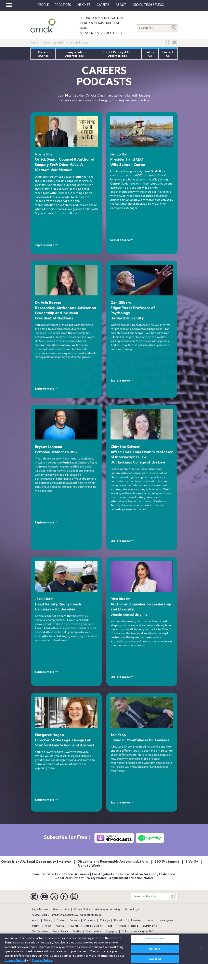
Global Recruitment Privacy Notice (80, 878)
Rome (134, 926)
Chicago (104, 920)
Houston (136, 920)
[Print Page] (175, 43)
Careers (103, 5)
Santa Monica (60, 931)
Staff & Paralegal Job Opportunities (117, 54)
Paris (109, 926)
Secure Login (132, 909)
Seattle (77, 931)
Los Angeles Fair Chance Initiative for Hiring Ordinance (133, 874)
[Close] (201, 950)
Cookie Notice (82, 909)
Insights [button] (84, 5)
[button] (167, 43)
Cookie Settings (155, 941)
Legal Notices (40, 909)
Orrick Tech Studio (148, 5)
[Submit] (174, 28)
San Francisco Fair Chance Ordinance (61, 874)
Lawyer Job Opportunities (74, 54)
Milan (48, 926)
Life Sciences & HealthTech (100, 33)
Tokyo (125, 931)
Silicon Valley (93, 931)
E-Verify (192, 862)
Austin (35, 920)
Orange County (93, 926)
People (43, 5)
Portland (122, 926)
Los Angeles (166, 920)
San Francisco (40, 931)
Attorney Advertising (107, 909)
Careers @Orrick (53, 42)
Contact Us (167, 54)
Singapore (111, 931)
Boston (61, 920)
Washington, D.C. (144, 931)
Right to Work (89, 866)
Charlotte (89, 920)
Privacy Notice (61, 909)
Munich (60, 926)
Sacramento (150, 926)
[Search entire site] (150, 896)
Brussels (74, 920)
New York (73, 926)
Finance (85, 28)
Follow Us (150, 54)
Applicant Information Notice (131, 878)
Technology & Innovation (101, 18)
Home (34, 42)
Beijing (48, 920)
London (150, 920)
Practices (63, 5)
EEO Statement (167, 862)
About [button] (121, 5)
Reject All (154, 951)
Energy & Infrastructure (99, 23)
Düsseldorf (120, 920)
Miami (35, 926)
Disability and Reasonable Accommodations (113, 862)
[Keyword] (174, 896)
